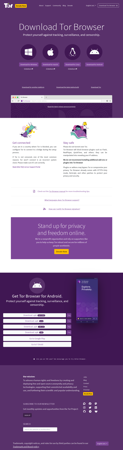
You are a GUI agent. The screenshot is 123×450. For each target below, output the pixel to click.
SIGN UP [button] (27, 415)
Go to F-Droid (37, 344)
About (41, 5)
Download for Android (94, 64)
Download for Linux (73, 64)
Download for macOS (50, 64)
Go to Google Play (37, 338)
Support (48, 5)
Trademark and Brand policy (26, 446)
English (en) (90, 5)
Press (85, 387)
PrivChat (86, 390)
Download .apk (34, 315)
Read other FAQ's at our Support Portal (26, 167)
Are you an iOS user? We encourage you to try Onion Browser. (60, 359)
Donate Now (61, 251)
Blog (64, 5)
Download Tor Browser (108, 5)
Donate (70, 5)
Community (57, 5)
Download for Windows (28, 64)
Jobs (85, 377)
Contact (86, 383)
